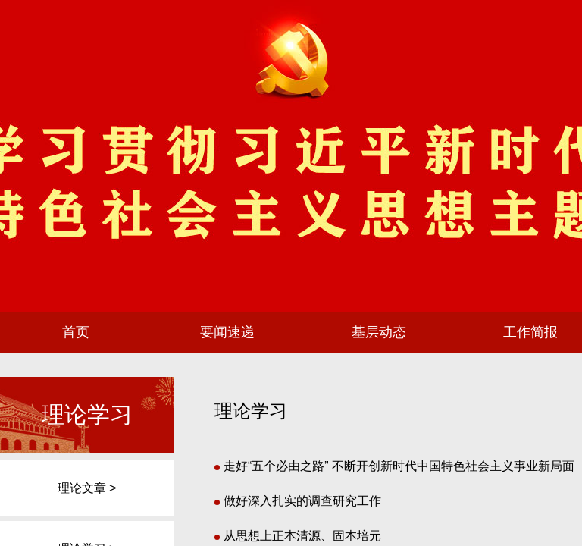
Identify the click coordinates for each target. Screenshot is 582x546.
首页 (75, 332)
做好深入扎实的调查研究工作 (297, 500)
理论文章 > (87, 488)
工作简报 (530, 332)
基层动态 (379, 332)
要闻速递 (227, 332)
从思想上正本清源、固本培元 (297, 535)
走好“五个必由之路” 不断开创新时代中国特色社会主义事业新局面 (394, 466)
